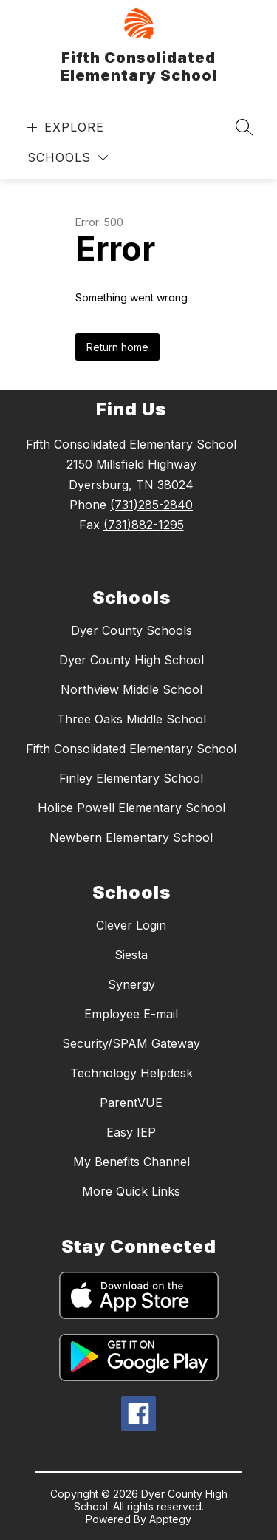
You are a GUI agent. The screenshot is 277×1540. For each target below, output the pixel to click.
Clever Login (131, 925)
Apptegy (170, 1519)
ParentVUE (131, 1102)
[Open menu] (64, 127)
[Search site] (244, 127)
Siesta (131, 954)
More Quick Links (131, 1191)
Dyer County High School (131, 660)
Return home (117, 347)
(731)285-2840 (151, 504)
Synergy (131, 984)
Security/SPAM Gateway (131, 1043)
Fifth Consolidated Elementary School (131, 748)
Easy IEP (131, 1132)
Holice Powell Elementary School (131, 807)
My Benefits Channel (131, 1161)
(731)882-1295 (143, 524)
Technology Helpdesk (131, 1073)
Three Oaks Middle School (131, 719)
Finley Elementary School (131, 778)
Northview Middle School (131, 689)
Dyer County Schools (131, 630)
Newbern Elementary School (131, 837)
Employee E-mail (131, 1013)
